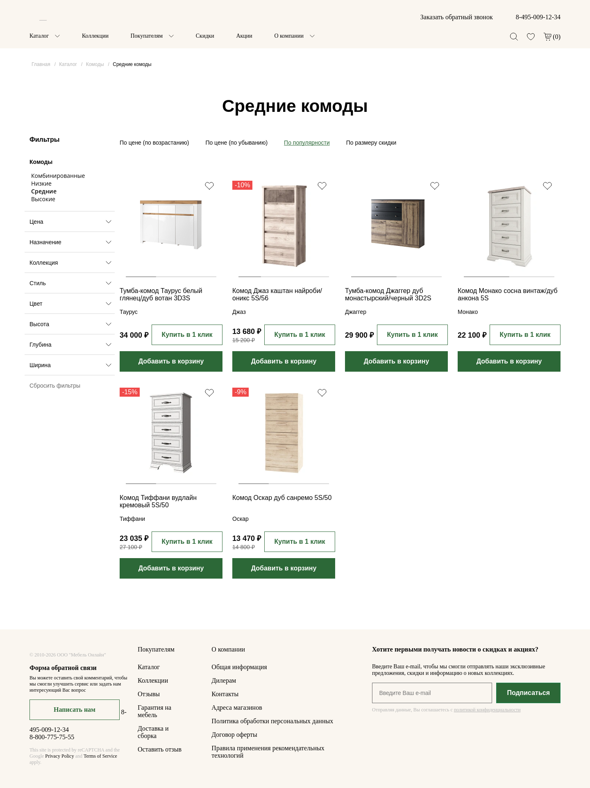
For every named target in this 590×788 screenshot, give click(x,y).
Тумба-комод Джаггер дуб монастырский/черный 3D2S (388, 294)
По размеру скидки (371, 142)
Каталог (39, 36)
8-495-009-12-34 (538, 17)
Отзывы (149, 693)
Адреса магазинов (236, 707)
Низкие (41, 183)
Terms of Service (100, 756)
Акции (244, 36)
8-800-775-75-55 (52, 736)
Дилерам (223, 680)
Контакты (224, 693)
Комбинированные (58, 175)
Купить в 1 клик (186, 334)
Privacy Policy (59, 756)
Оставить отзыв (160, 749)
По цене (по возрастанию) (154, 142)
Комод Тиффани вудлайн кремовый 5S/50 (158, 501)
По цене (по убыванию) (236, 142)
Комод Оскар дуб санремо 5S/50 (281, 497)
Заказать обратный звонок (456, 17)
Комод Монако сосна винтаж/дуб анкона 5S (508, 294)
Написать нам (74, 709)
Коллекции (95, 36)
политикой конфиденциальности (487, 710)
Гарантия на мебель (154, 711)
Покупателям (146, 36)
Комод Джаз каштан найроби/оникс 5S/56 (277, 294)
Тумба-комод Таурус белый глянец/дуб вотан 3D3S (161, 294)
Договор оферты (234, 734)
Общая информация (239, 666)
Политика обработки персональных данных (272, 721)
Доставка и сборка (153, 732)
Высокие (43, 199)
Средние (44, 191)
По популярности (307, 142)
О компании (288, 36)
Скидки (205, 36)
